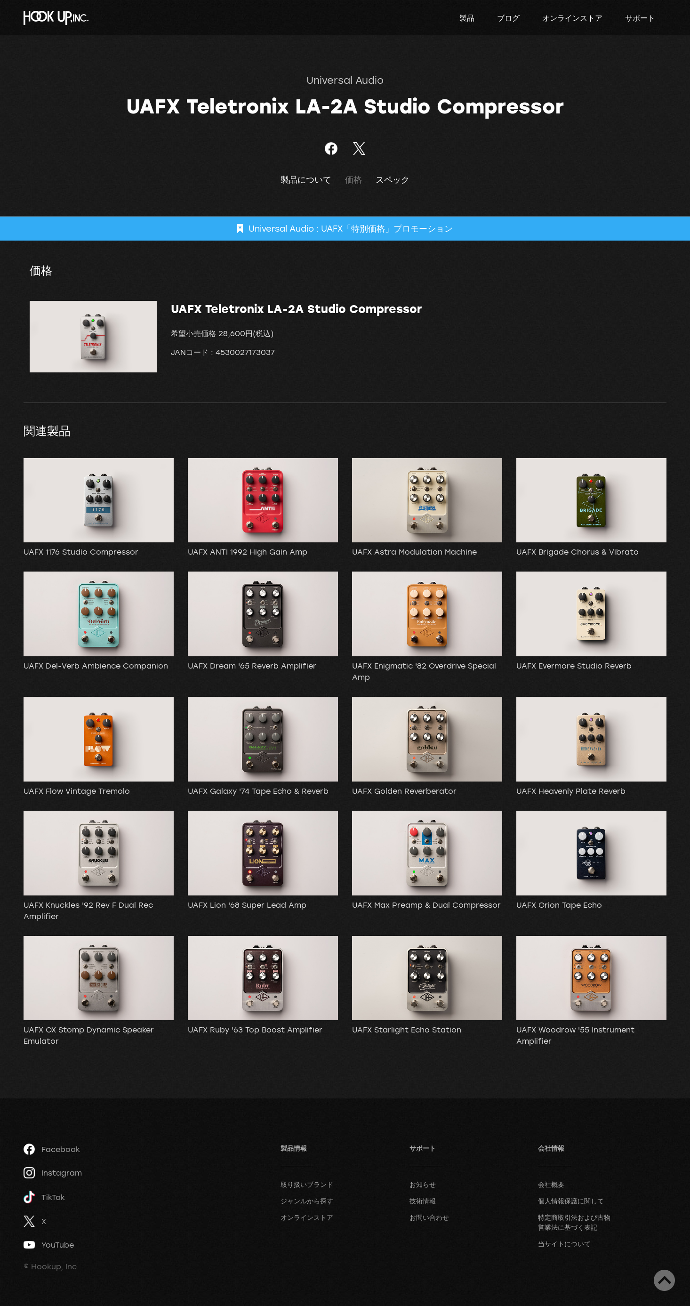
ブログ (508, 18)
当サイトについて (564, 1243)
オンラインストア (572, 18)
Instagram (53, 1172)
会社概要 (551, 1184)
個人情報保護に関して (571, 1200)
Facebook (52, 1149)
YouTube (49, 1245)
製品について (306, 179)
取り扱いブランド (307, 1184)
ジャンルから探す (307, 1200)
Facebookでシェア (331, 148)
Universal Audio (345, 80)
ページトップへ (664, 1280)
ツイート (359, 148)
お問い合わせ (429, 1217)
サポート (640, 18)
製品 (466, 18)
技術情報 (422, 1200)
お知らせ (422, 1184)
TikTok (44, 1197)
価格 (353, 179)
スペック (392, 179)
